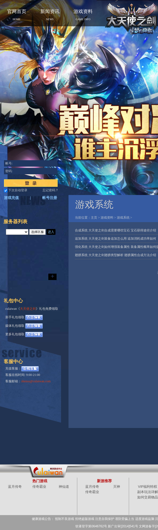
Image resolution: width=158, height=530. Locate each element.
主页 (94, 217)
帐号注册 (49, 198)
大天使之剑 (28, 309)
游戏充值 (11, 198)
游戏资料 (83, 15)
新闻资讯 (49, 15)
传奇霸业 (39, 487)
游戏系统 (123, 217)
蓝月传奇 (15, 487)
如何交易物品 (147, 497)
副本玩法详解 (147, 492)
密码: (8, 171)
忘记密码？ (50, 190)
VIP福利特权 (147, 487)
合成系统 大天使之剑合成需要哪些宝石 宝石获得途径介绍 (115, 230)
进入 (51, 232)
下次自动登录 (17, 190)
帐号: (8, 163)
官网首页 (16, 15)
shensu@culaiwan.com (36, 381)
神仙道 (64, 487)
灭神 (116, 487)
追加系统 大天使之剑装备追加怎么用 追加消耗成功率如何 (115, 238)
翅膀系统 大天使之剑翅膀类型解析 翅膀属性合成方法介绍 (115, 255)
